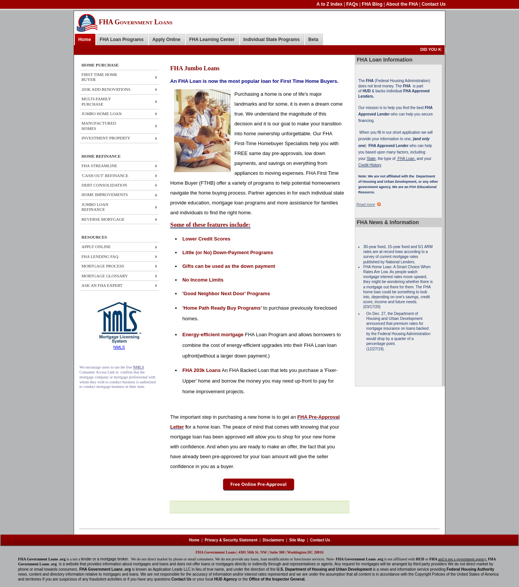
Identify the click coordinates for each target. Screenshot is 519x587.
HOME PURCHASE (100, 65)
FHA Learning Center (212, 39)
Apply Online (166, 39)
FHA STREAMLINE (99, 165)
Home (84, 39)
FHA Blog (373, 4)
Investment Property (106, 138)
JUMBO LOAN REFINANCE (95, 207)
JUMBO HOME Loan (102, 113)
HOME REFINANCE (101, 156)
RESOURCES (94, 237)
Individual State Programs (272, 39)
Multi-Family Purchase (96, 101)
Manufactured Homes (99, 125)
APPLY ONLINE (96, 246)
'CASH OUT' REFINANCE (105, 175)
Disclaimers (273, 540)
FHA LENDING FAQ (100, 256)
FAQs (352, 4)
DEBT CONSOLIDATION (104, 185)
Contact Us (434, 4)
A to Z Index (330, 4)
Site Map (297, 540)
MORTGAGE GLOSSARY (105, 276)
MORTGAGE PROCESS (103, 266)
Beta (313, 39)
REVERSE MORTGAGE (103, 219)
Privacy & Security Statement (231, 540)
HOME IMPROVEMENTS (105, 194)
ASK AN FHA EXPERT (102, 285)
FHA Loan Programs (122, 39)
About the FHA (402, 4)
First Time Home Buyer (99, 77)
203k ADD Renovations (106, 89)
